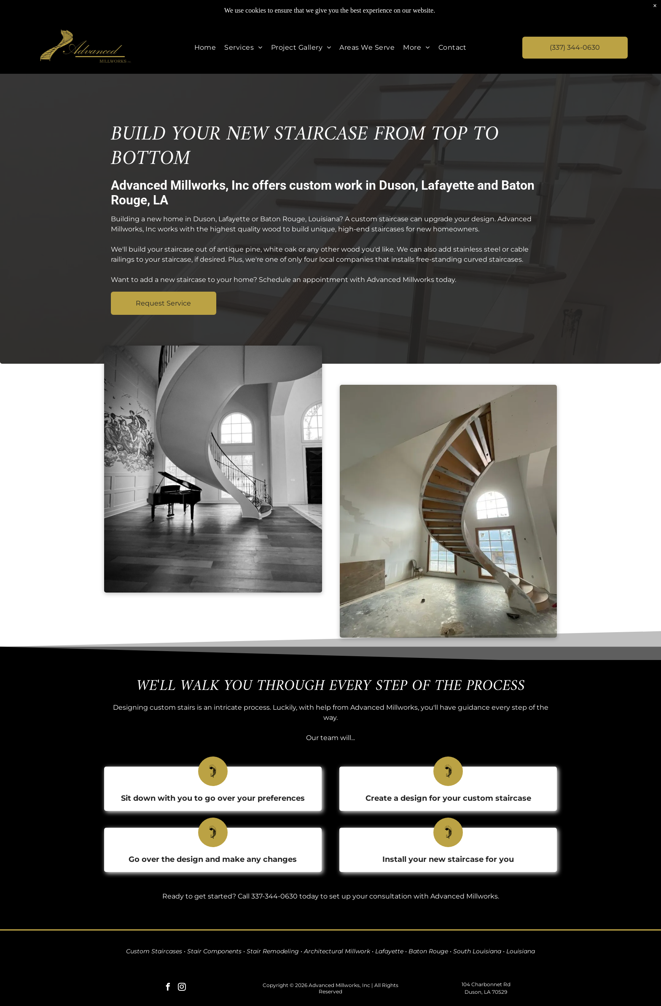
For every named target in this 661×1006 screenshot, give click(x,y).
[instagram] (182, 988)
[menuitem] (205, 47)
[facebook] (168, 988)
